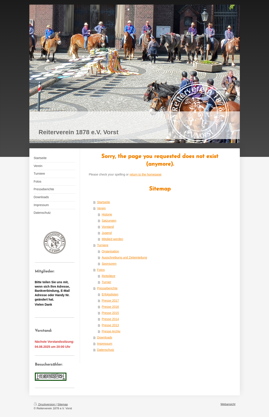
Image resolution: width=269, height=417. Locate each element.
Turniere (103, 245)
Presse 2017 (110, 300)
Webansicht (228, 404)
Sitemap (62, 404)
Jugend (107, 233)
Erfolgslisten (110, 294)
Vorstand (108, 226)
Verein (101, 208)
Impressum (104, 343)
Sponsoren (109, 263)
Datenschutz (105, 350)
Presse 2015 (110, 313)
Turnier (106, 282)
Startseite (103, 202)
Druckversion (45, 404)
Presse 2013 (110, 325)
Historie (107, 214)
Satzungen (109, 220)
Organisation (110, 251)
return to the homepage (146, 174)
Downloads (104, 337)
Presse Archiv (111, 331)
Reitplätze (108, 276)
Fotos (101, 270)
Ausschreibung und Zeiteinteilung (124, 257)
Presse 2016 (110, 306)
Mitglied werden (112, 239)
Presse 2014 (110, 319)
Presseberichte (107, 288)
